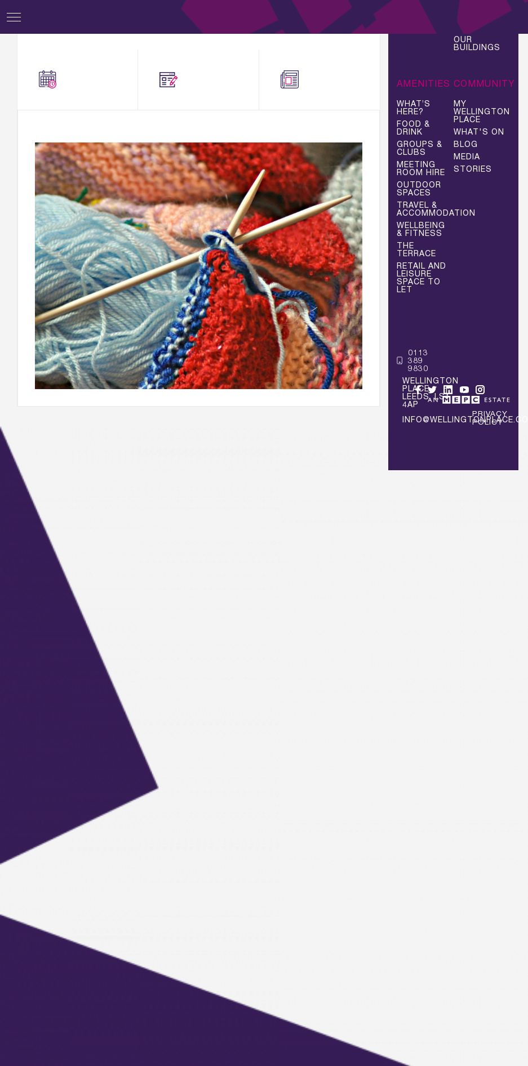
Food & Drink (413, 128)
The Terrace (416, 249)
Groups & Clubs (419, 148)
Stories (473, 169)
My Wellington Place (482, 111)
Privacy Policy (490, 417)
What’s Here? (414, 107)
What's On (77, 80)
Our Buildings (477, 43)
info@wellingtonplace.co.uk (418, 419)
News (307, 80)
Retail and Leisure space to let (421, 277)
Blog (466, 144)
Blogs (188, 80)
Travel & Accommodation (425, 209)
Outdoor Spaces (419, 189)
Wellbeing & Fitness (421, 229)
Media (467, 156)
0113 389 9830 (412, 360)
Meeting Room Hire (421, 168)
